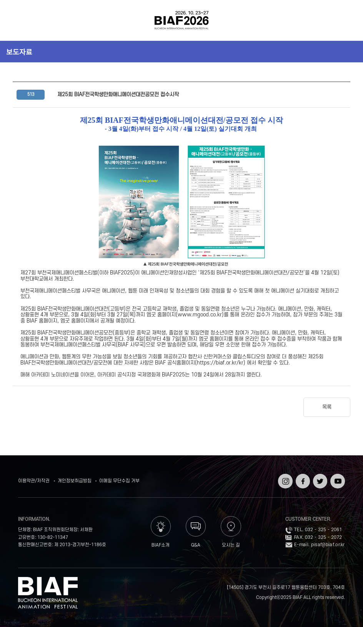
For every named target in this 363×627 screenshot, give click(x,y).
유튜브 (336, 476)
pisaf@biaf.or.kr (328, 544)
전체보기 (18, 20)
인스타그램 (284, 479)
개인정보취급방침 (75, 480)
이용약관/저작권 (34, 480)
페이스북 (302, 479)
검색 (344, 20)
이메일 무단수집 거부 (119, 480)
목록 (326, 407)
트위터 (319, 476)
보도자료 (19, 52)
